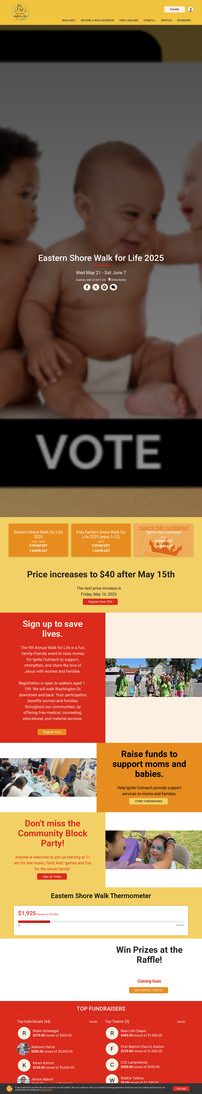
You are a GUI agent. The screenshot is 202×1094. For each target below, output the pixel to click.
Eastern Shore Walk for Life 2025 (101, 258)
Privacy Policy (46, 1090)
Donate (174, 9)
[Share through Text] (113, 287)
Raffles (166, 20)
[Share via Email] (104, 287)
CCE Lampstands (134, 1062)
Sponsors (184, 20)
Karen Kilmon (43, 1063)
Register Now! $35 (100, 601)
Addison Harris (43, 1047)
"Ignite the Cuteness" (163, 532)
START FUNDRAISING (147, 801)
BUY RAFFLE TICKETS (147, 990)
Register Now (53, 732)
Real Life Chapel (133, 1031)
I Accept (181, 1088)
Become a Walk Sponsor (97, 20)
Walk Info (68, 20)
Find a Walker (128, 20)
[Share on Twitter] (95, 287)
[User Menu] (190, 9)
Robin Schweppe (46, 1031)
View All (93, 1021)
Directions (118, 280)
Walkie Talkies (132, 1078)
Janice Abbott (42, 1079)
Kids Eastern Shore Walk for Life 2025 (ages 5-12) (101, 534)
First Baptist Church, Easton (142, 1047)
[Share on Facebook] (87, 287)
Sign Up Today (53, 876)
